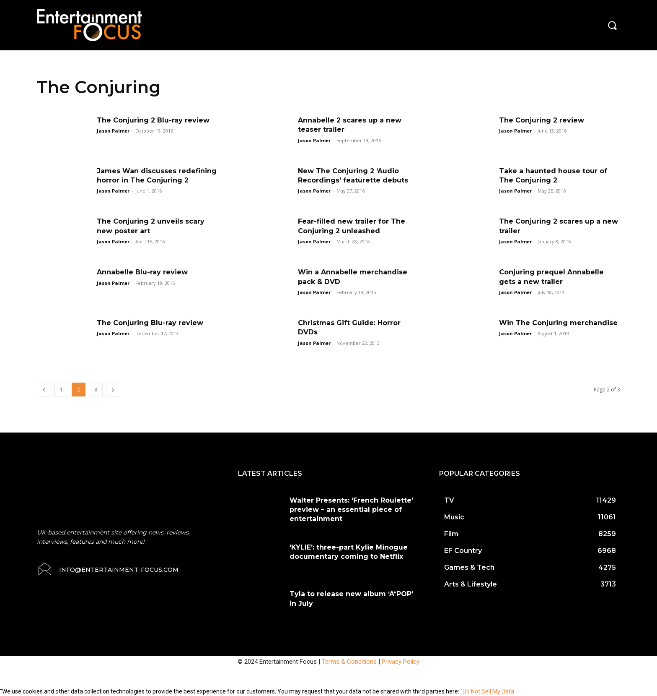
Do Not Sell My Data (488, 691)
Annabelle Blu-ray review (142, 272)
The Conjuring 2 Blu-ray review (153, 120)
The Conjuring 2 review (541, 120)
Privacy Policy (400, 661)
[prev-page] (44, 389)
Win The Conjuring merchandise (558, 323)
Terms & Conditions (349, 661)
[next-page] (113, 389)
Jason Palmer (113, 131)
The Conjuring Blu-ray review (150, 323)
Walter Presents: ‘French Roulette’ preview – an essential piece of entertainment (351, 509)
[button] (612, 25)
